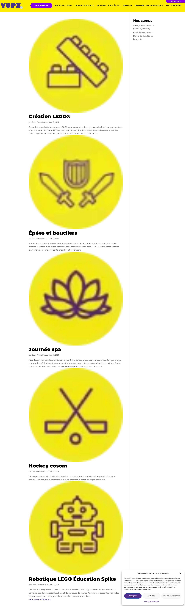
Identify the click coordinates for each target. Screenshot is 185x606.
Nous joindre (173, 5)
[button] (180, 573)
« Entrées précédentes (39, 599)
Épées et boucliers (53, 233)
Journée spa (45, 349)
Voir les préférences (171, 596)
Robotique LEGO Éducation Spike (72, 579)
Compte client (176, 1)
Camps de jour (83, 5)
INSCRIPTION (41, 5)
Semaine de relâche (108, 5)
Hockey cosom (48, 466)
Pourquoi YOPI (63, 5)
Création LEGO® (49, 116)
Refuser (151, 596)
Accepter (133, 596)
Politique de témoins (151, 601)
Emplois (127, 5)
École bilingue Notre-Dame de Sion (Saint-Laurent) (143, 36)
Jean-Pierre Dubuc (40, 122)
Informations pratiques (149, 5)
